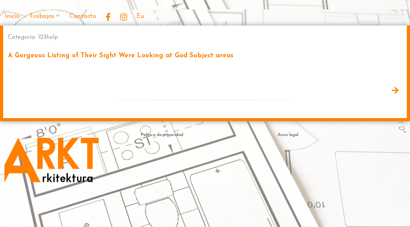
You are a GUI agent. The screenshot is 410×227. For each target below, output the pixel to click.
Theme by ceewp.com (222, 216)
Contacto (82, 16)
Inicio (12, 16)
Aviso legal (288, 135)
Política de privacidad (162, 135)
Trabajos (41, 16)
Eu (140, 16)
